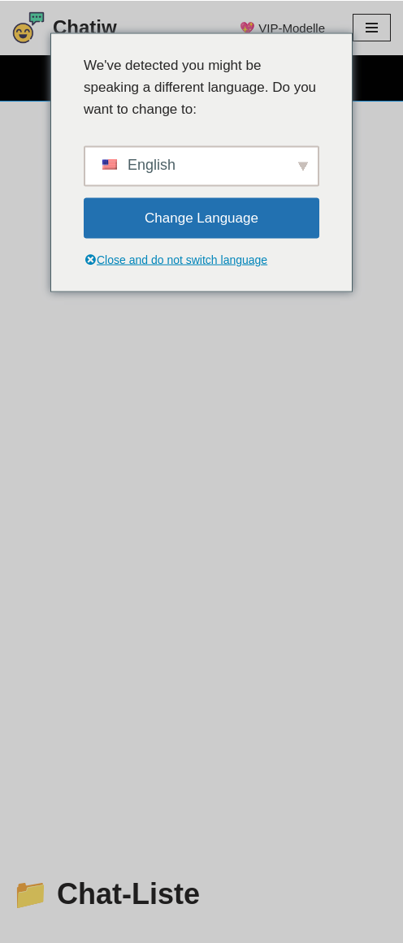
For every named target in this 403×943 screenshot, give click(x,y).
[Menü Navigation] (372, 27)
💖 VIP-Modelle (282, 28)
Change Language (201, 218)
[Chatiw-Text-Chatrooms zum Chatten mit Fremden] (64, 27)
